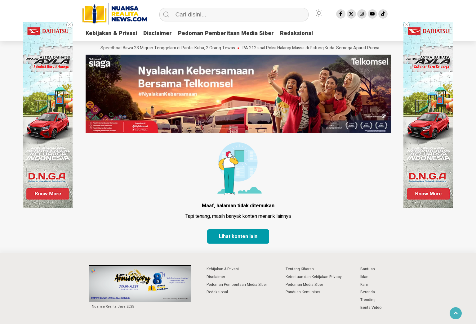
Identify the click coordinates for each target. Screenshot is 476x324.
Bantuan (367, 269)
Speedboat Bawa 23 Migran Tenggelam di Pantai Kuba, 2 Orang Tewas (169, 48)
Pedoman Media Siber (304, 284)
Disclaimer (157, 33)
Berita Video (370, 307)
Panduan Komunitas (303, 292)
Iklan (364, 277)
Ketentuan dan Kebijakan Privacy (314, 277)
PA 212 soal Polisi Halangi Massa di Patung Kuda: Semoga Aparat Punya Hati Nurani (323, 48)
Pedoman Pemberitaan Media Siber (226, 33)
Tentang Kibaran (300, 269)
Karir (364, 284)
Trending (368, 300)
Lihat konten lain (238, 236)
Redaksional (296, 33)
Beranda (367, 292)
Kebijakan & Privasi (111, 33)
